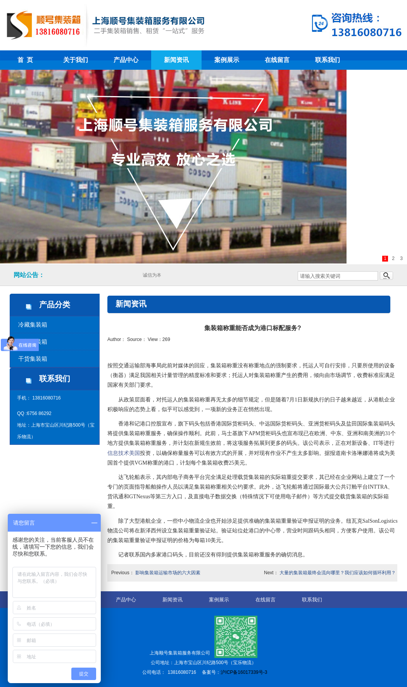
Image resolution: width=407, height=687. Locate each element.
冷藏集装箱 (32, 324)
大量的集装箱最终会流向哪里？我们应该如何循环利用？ (337, 572)
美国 (134, 453)
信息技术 (118, 453)
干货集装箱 (32, 358)
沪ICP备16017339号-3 (244, 672)
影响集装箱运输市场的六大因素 (167, 572)
